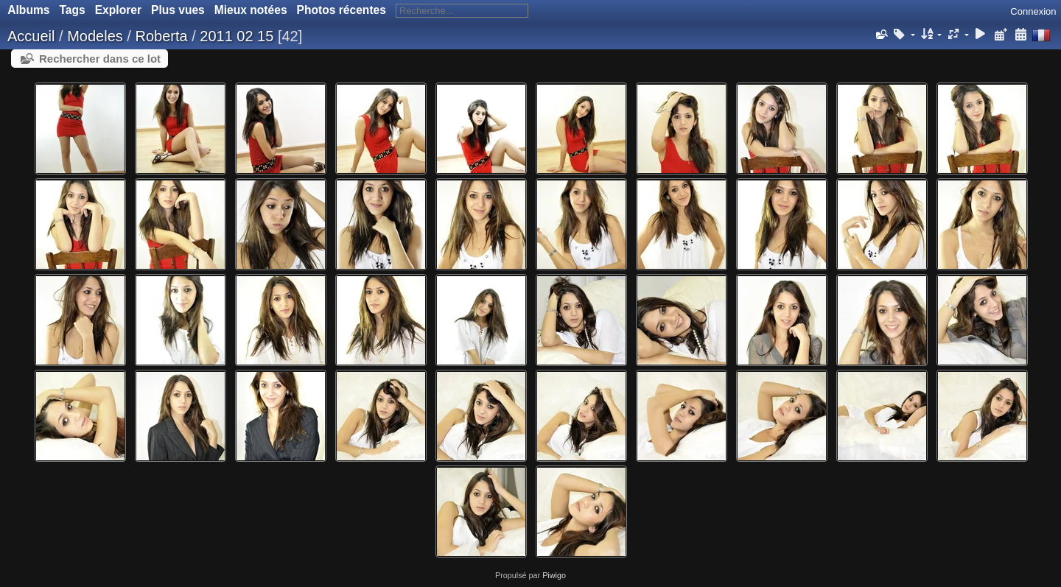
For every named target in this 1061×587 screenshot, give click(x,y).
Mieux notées (250, 10)
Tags (72, 10)
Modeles (95, 36)
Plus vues (178, 10)
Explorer (118, 10)
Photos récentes (341, 10)
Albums (28, 10)
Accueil (31, 36)
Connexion (1033, 11)
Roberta (161, 36)
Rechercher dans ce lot (100, 58)
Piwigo (554, 575)
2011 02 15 (236, 36)
